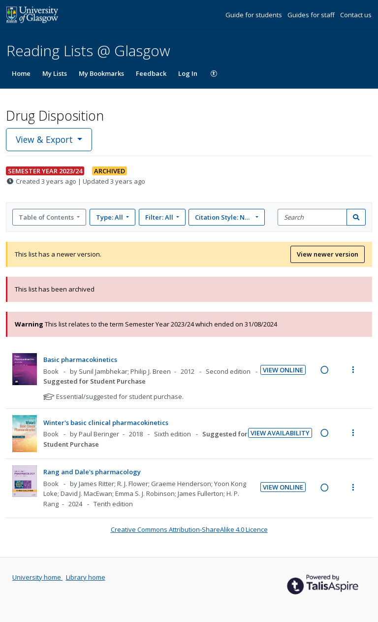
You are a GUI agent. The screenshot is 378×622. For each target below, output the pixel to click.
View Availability (280, 432)
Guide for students (254, 14)
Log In (187, 73)
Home (21, 73)
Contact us (356, 14)
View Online (283, 369)
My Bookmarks (101, 73)
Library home (85, 577)
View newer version (327, 254)
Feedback (151, 73)
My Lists (54, 73)
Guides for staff (311, 14)
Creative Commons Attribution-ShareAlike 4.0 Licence (189, 529)
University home (37, 577)
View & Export (45, 139)
